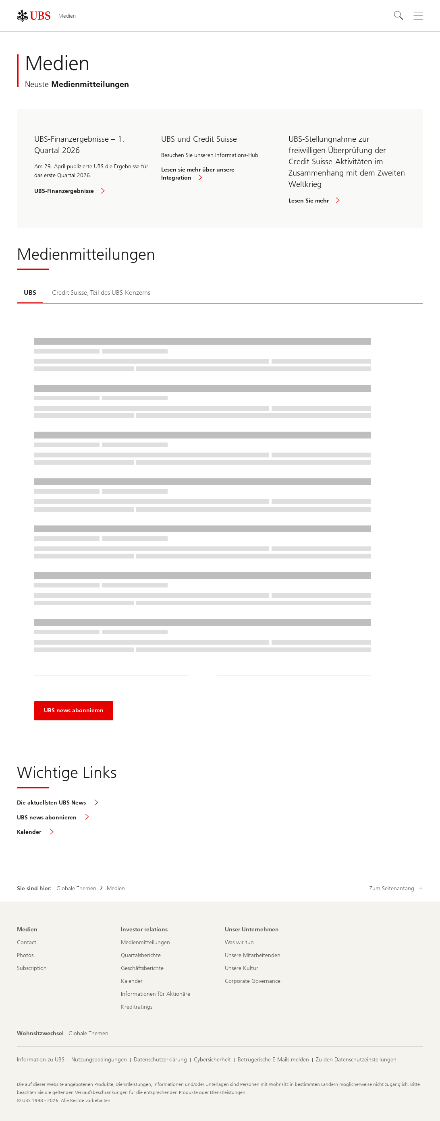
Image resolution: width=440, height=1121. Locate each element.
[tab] (30, 293)
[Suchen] (399, 16)
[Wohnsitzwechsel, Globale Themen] (88, 1033)
